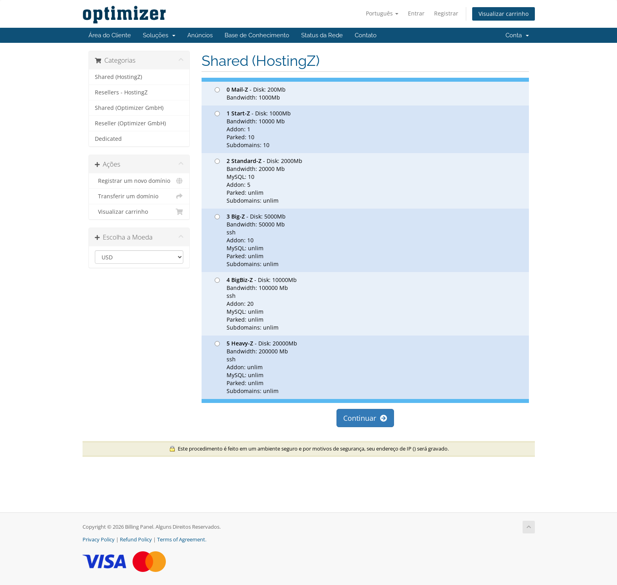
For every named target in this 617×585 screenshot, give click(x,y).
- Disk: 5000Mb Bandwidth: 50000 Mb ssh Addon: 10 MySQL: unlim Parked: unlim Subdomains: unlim (250, 240)
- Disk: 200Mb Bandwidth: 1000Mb (250, 93)
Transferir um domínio (139, 196)
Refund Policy (136, 539)
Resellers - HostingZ (121, 92)
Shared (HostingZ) (118, 77)
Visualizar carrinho (504, 13)
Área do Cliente (109, 35)
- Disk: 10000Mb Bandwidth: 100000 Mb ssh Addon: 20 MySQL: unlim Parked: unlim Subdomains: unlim (256, 303)
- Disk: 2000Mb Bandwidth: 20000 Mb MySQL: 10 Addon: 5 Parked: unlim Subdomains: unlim (258, 180)
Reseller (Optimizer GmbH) (130, 123)
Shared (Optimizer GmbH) (129, 107)
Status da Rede (322, 35)
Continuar (365, 418)
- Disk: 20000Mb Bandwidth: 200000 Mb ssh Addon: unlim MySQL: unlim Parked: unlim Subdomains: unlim (256, 367)
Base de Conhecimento (257, 35)
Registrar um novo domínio (139, 181)
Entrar (416, 13)
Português (382, 13)
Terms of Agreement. (181, 539)
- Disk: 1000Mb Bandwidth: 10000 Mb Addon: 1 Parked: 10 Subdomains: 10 (253, 129)
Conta (517, 35)
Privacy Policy (99, 539)
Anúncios (200, 35)
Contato (366, 35)
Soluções (159, 35)
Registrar (446, 13)
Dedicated (108, 138)
